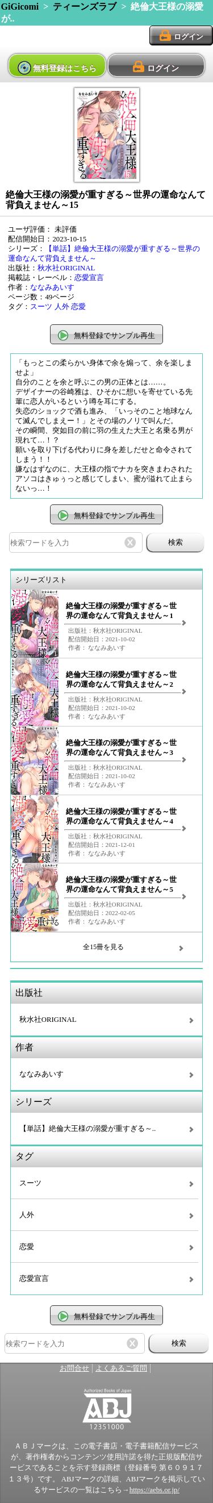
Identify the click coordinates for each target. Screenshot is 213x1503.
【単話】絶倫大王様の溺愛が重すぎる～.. (87, 1129)
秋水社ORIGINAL (66, 268)
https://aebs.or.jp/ (154, 1490)
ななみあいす (52, 287)
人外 (62, 307)
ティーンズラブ (84, 6)
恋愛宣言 (89, 278)
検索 (175, 542)
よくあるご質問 (121, 1368)
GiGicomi (20, 6)
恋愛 (78, 307)
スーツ (41, 307)
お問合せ (74, 1368)
